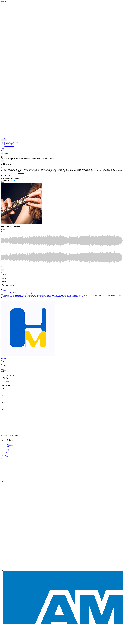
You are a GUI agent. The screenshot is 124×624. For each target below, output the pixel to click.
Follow (3, 361)
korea (83, 296)
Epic (4, 285)
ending (79, 295)
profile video (9, 296)
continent (59, 296)
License (2, 149)
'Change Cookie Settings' (26, 159)
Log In (2, 154)
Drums (4, 293)
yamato (66, 296)
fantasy (14, 296)
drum (63, 296)
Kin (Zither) (9, 293)
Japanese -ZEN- (9, 445)
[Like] (5, 268)
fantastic (21, 296)
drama (89, 295)
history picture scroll (76, 296)
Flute (36, 293)
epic (120, 295)
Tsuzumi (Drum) (31, 293)
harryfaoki (3, 229)
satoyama (34, 296)
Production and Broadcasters (10, 142)
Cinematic (8, 444)
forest (17, 296)
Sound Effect (3, 138)
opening (53, 295)
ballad (70, 295)
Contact (7, 454)
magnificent (74, 295)
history (112, 295)
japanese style (6, 295)
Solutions (3, 139)
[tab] (63, 275)
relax (25, 296)
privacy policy (21, 173)
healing (30, 296)
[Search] (1, 155)
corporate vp (107, 295)
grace (38, 296)
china (57, 295)
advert (4, 296)
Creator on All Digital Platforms (11, 144)
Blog (2, 152)
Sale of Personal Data (7, 180)
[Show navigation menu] (2, 157)
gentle (43, 296)
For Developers (9, 452)
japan (23, 295)
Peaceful (12, 285)
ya (40, 296)
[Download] (2, 270)
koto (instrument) (29, 295)
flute (50, 295)
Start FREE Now (4, 153)
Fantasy (5, 288)
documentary (101, 295)
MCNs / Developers (8, 146)
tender (62, 295)
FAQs (7, 449)
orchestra (83, 295)
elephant (35, 295)
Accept (2, 161)
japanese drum (18, 295)
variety (69, 296)
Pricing (2, 148)
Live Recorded (9, 446)
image (93, 295)
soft (27, 296)
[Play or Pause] (1, 272)
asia (60, 295)
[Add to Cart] (2, 268)
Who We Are (3, 150)
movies (96, 295)
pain (87, 295)
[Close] (1, 167)
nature (55, 296)
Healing (7, 285)
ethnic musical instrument (43, 295)
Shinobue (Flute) (16, 293)
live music (12, 295)
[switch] (14, 180)
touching (66, 295)
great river (116, 295)
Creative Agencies (8, 143)
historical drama (48, 296)
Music (2, 137)
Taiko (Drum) (24, 293)
